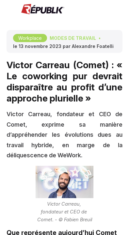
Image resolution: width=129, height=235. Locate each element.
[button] (10, 10)
